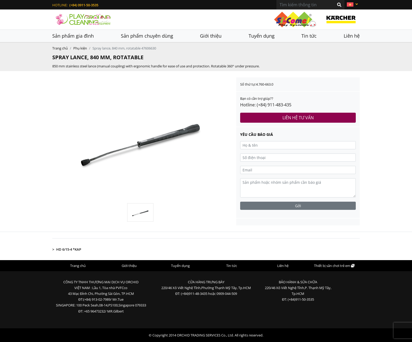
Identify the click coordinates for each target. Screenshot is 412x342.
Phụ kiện (80, 48)
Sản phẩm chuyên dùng (147, 36)
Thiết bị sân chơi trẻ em (334, 265)
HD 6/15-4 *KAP (68, 249)
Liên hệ (352, 36)
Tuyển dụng (262, 36)
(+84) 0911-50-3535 (83, 5)
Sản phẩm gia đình (73, 36)
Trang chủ (60, 48)
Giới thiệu (211, 36)
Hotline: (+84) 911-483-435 (265, 105)
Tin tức (309, 36)
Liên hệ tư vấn (298, 118)
